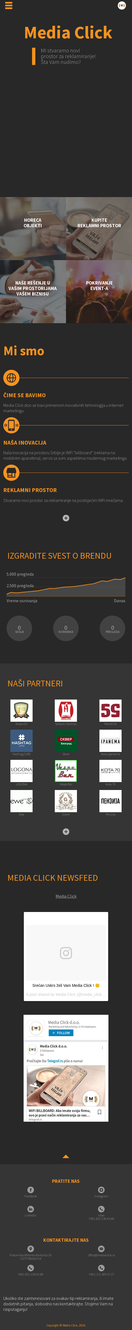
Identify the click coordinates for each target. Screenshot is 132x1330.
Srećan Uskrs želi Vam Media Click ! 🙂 (65, 985)
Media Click (66, 896)
